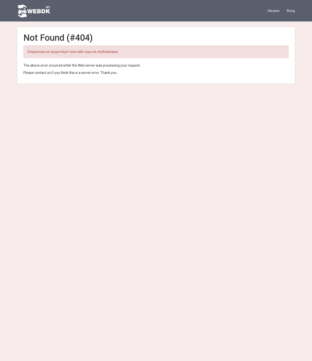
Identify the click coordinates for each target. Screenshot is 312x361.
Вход (291, 11)
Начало (274, 11)
